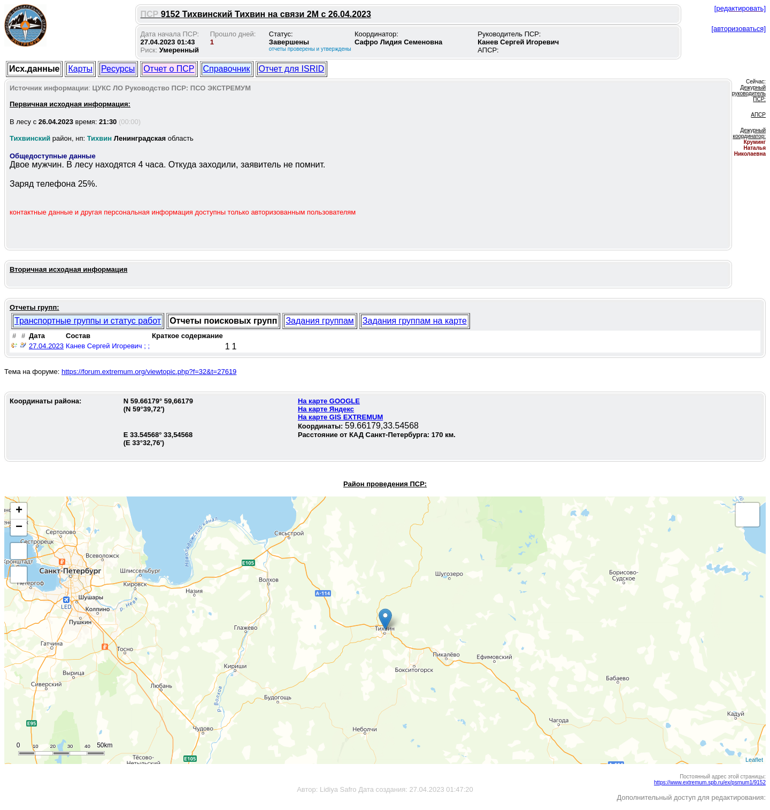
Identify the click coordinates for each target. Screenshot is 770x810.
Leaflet (754, 759)
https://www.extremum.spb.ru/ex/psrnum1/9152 (710, 782)
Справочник (226, 68)
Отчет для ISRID (292, 68)
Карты (80, 68)
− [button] (19, 527)
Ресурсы (118, 68)
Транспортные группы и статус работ (87, 320)
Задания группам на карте (415, 320)
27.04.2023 (46, 346)
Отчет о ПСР (168, 68)
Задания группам (319, 320)
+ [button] (19, 511)
